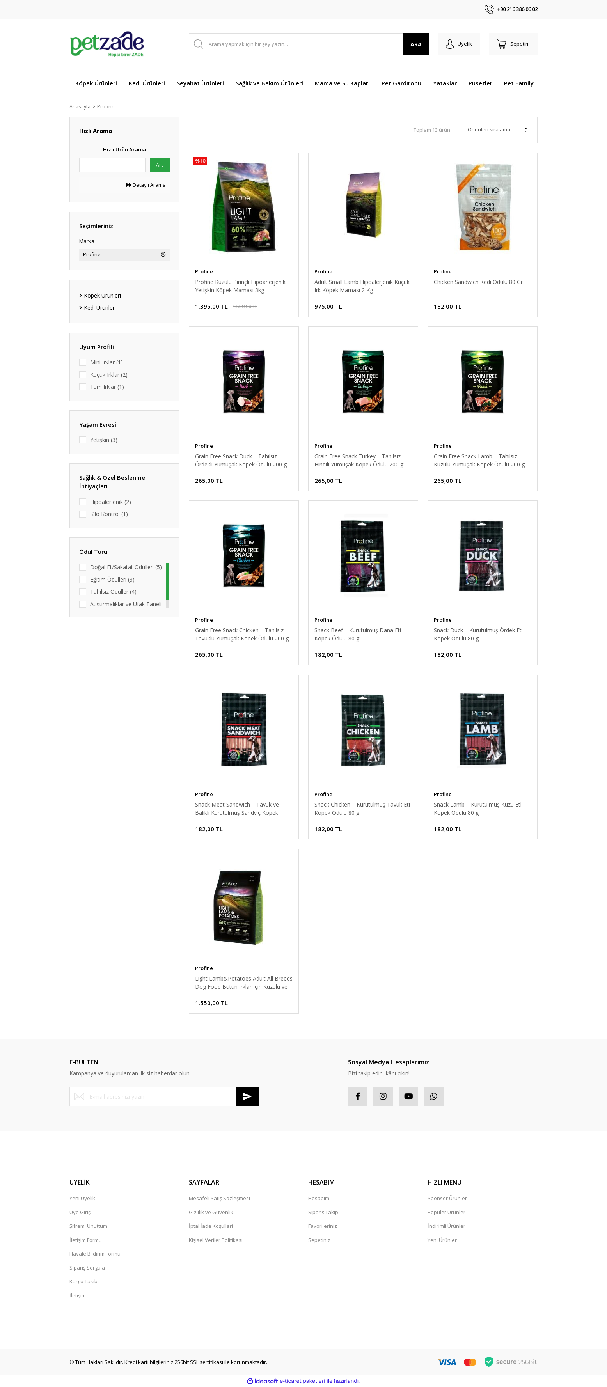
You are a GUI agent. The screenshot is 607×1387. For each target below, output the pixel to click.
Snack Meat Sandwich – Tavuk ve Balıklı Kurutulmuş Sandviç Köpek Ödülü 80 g (237, 809)
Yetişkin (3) (103, 439)
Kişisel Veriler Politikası (216, 1239)
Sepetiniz (319, 1239)
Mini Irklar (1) (106, 362)
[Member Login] (459, 44)
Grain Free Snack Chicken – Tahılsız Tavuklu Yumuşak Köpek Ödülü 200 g (242, 634)
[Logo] (106, 44)
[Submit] (247, 1096)
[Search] (309, 44)
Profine (108, 106)
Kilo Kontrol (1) (109, 514)
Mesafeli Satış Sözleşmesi (219, 1198)
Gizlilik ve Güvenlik (211, 1212)
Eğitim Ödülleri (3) (112, 579)
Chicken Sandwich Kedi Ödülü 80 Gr (478, 282)
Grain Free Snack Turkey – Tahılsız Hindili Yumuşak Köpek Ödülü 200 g (358, 460)
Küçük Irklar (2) (109, 374)
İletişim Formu (85, 1239)
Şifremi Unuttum (88, 1225)
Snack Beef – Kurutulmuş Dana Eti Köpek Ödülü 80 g (357, 634)
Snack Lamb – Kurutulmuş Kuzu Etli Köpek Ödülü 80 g (478, 808)
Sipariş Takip (323, 1212)
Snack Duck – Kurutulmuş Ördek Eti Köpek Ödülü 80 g (478, 634)
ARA (416, 44)
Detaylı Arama (146, 184)
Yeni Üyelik (82, 1198)
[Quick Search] (112, 165)
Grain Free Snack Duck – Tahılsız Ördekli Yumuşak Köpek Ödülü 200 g (241, 460)
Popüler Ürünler (446, 1212)
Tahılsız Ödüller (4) (113, 591)
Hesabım (318, 1198)
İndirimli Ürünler (446, 1225)
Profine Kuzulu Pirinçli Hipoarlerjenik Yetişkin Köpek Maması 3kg (240, 286)
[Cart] (513, 44)
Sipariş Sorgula (87, 1267)
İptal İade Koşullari (211, 1225)
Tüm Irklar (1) (107, 386)
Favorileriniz (322, 1225)
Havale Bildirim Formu (95, 1253)
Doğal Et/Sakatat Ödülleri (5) (126, 567)
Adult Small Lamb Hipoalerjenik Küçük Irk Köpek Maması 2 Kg (362, 286)
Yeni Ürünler (442, 1239)
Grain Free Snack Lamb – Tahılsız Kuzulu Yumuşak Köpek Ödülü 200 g (479, 460)
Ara (160, 164)
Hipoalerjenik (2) (110, 501)
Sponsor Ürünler (447, 1198)
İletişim (77, 1295)
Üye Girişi (80, 1212)
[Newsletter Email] (164, 1096)
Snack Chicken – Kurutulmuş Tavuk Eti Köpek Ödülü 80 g (362, 808)
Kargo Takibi (84, 1281)
